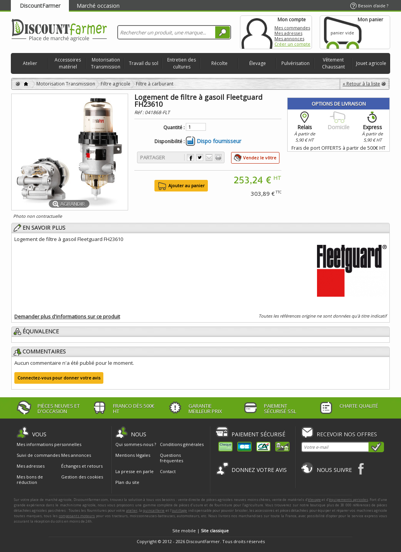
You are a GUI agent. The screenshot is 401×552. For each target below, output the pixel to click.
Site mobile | (200, 530)
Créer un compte (292, 44)
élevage (314, 499)
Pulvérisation (295, 63)
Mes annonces (289, 38)
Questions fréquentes (171, 457)
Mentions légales (132, 455)
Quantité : (174, 128)
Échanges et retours (82, 466)
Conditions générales (182, 444)
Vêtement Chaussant (333, 63)
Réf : (139, 112)
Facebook (361, 468)
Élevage (257, 63)
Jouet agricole (371, 63)
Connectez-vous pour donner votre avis (58, 378)
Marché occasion (98, 5)
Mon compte (257, 32)
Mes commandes (292, 28)
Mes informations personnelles (49, 444)
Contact (168, 471)
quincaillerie (154, 510)
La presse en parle (134, 471)
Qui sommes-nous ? (135, 444)
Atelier (30, 63)
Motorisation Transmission (105, 63)
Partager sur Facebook (190, 157)
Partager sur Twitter (199, 157)
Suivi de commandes (38, 455)
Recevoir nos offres (347, 434)
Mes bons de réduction (30, 479)
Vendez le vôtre (259, 158)
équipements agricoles (348, 499)
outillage (179, 510)
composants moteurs (77, 515)
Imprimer (218, 157)
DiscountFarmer (40, 5)
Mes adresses (288, 33)
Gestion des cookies (82, 477)
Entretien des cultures (181, 63)
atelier (131, 510)
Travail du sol (143, 63)
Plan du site (127, 482)
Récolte (219, 63)
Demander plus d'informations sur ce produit (67, 316)
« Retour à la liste (361, 83)
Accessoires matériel (68, 63)
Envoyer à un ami (209, 157)
